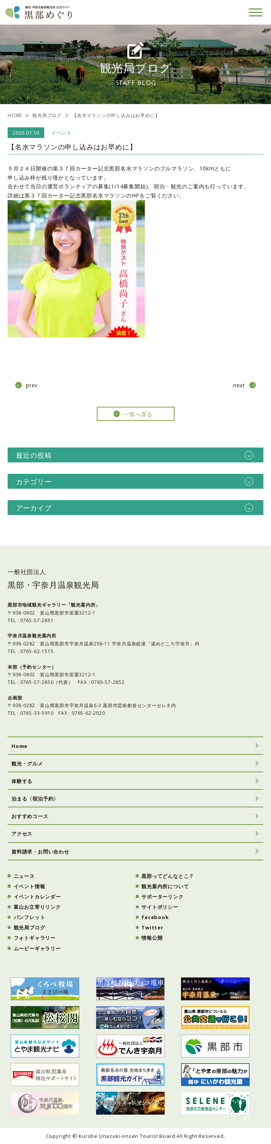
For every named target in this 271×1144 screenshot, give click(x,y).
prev (32, 385)
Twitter (152, 927)
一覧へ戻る (138, 414)
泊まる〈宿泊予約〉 (35, 798)
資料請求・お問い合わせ (40, 851)
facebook (154, 917)
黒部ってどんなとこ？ (167, 876)
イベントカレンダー (37, 896)
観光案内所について (165, 886)
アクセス (21, 833)
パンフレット (29, 917)
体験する (21, 781)
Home (19, 746)
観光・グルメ (27, 763)
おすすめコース (29, 816)
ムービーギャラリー (37, 948)
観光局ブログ (47, 115)
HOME (15, 115)
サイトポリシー (159, 906)
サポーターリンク (162, 896)
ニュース (24, 876)
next (239, 385)
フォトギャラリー (35, 937)
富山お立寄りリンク (37, 906)
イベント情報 (29, 886)
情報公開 (151, 937)
